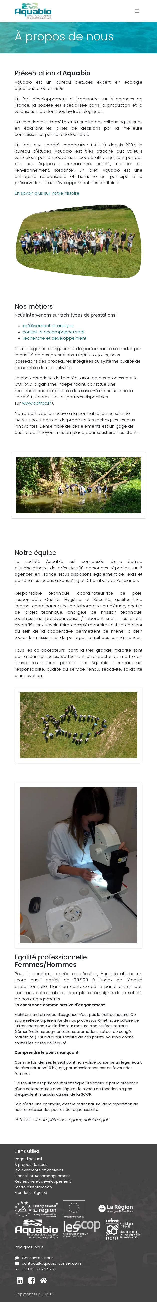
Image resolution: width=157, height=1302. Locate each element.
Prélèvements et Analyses (39, 1170)
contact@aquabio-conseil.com (51, 1263)
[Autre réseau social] (43, 1280)
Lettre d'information (33, 1187)
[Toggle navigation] (137, 11)
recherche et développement (54, 338)
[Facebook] (31, 1280)
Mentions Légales (31, 1192)
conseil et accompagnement (54, 332)
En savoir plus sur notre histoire (47, 193)
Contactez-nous (37, 1257)
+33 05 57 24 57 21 (39, 1269)
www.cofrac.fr (36, 403)
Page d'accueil (28, 1158)
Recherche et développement (43, 1181)
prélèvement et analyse (48, 326)
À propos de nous (31, 1164)
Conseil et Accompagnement (42, 1175)
